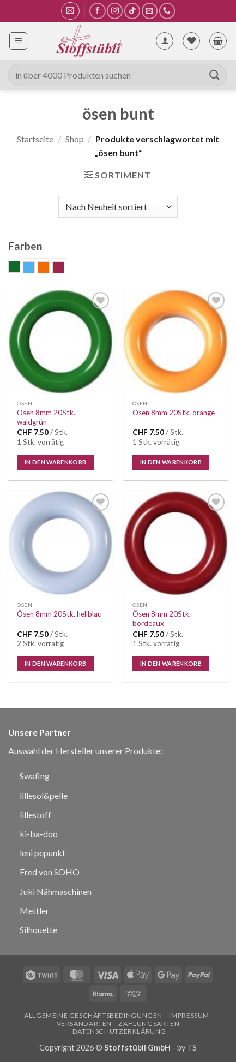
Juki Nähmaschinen (56, 891)
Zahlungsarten (148, 1023)
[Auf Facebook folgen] (97, 11)
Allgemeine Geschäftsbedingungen (93, 1015)
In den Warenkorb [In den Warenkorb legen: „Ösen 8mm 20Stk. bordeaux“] (171, 663)
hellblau (34, 268)
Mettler (34, 910)
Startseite (35, 139)
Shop (74, 139)
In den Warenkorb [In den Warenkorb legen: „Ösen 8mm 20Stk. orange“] (171, 462)
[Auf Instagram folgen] (115, 11)
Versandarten (84, 1023)
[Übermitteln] (215, 75)
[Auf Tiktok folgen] (132, 11)
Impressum (189, 1015)
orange (49, 268)
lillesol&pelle (44, 795)
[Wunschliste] (191, 41)
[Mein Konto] (164, 41)
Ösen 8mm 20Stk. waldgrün (46, 417)
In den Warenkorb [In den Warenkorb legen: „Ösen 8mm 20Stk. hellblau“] (55, 663)
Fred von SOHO (50, 872)
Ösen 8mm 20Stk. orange (173, 412)
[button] (70, 11)
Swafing (35, 776)
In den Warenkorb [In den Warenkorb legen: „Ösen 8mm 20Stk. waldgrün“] (55, 462)
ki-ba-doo (39, 833)
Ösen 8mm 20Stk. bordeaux (161, 619)
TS (192, 1047)
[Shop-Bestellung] (118, 207)
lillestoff (35, 814)
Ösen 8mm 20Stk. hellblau (59, 614)
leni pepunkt (42, 853)
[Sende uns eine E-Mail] (150, 11)
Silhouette (38, 929)
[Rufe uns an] (167, 11)
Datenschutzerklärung (119, 1031)
